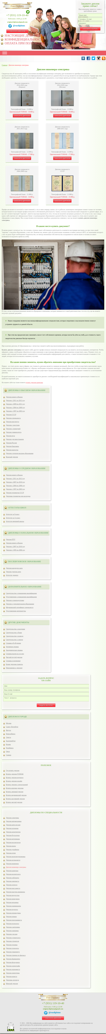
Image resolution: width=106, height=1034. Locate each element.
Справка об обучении (13, 643)
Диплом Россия (11, 443)
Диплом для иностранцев (15, 439)
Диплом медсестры (12, 896)
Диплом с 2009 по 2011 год (15, 404)
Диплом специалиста (13, 418)
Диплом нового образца (14, 397)
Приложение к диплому (14, 668)
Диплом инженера (12, 864)
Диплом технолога (12, 949)
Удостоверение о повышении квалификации (21, 597)
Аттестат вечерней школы (15, 521)
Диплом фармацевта (13, 960)
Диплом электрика (12, 818)
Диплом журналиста (13, 861)
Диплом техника (11, 945)
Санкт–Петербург (12, 727)
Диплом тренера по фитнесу (16, 956)
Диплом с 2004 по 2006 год (15, 486)
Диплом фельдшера (13, 963)
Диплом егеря (11, 854)
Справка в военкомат (13, 661)
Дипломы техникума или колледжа (18, 496)
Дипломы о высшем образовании (26, 390)
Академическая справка (14, 650)
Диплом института (12, 422)
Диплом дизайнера (12, 850)
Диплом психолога (12, 924)
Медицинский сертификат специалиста (19, 607)
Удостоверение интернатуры (16, 611)
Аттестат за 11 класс (13, 518)
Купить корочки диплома (14, 789)
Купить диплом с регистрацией (17, 785)
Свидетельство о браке (14, 633)
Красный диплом (12, 457)
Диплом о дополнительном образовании (20, 604)
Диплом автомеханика (13, 822)
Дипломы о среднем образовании (26, 468)
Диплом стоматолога (13, 938)
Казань (8, 745)
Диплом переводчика (13, 914)
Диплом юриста (11, 977)
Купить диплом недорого (14, 778)
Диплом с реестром (12, 425)
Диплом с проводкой (13, 429)
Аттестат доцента (12, 575)
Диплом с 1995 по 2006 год (15, 550)
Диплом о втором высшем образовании (19, 453)
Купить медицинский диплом (16, 796)
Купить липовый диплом (14, 792)
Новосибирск (10, 734)
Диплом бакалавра (12, 446)
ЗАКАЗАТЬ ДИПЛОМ (17, 31)
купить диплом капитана (34, 382)
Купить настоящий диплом (15, 799)
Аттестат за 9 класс (12, 514)
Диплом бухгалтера (13, 836)
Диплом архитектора (13, 833)
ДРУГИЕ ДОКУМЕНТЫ (18, 622)
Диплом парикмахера (13, 907)
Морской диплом (12, 984)
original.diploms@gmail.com (17, 22)
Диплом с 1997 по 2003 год (15, 411)
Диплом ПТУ (10, 539)
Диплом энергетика (13, 974)
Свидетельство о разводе (14, 636)
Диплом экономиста (13, 970)
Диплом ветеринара (13, 840)
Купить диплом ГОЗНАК (14, 775)
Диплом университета (13, 432)
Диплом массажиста (13, 889)
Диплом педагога (12, 910)
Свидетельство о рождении (15, 629)
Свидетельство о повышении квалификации (21, 593)
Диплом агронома (12, 829)
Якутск (8, 731)
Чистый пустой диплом (14, 657)
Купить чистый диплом (14, 803)
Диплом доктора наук (13, 572)
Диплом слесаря (11, 935)
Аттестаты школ (17, 508)
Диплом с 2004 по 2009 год (15, 407)
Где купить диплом (12, 771)
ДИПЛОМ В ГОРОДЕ (17, 717)
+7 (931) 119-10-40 (17, 15)
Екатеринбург (11, 742)
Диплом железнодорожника (15, 857)
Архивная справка (12, 647)
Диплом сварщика (12, 931)
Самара (8, 756)
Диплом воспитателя (13, 843)
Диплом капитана (12, 871)
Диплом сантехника (13, 928)
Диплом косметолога (13, 875)
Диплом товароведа (13, 952)
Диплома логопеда (12, 981)
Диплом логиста (11, 885)
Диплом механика (12, 903)
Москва (8, 724)
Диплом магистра (12, 450)
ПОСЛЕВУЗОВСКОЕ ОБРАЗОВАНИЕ (24, 561)
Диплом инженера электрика (16, 868)
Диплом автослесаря (13, 825)
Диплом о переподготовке (15, 600)
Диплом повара (11, 917)
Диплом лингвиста (12, 882)
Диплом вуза (10, 436)
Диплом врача (11, 847)
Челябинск (9, 749)
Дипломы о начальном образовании (28, 533)
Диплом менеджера (12, 900)
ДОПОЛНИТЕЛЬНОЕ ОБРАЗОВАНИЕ (24, 587)
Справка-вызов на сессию (15, 654)
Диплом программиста (14, 921)
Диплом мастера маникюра (15, 892)
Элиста (8, 738)
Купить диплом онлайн (14, 782)
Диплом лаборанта (12, 878)
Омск (8, 752)
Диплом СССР (11, 415)
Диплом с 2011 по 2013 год (15, 400)
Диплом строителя (12, 942)
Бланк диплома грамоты (14, 664)
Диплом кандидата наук (14, 568)
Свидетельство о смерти (14, 640)
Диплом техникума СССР (15, 493)
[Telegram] (10, 26)
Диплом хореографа (13, 967)
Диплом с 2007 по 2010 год (15, 482)
